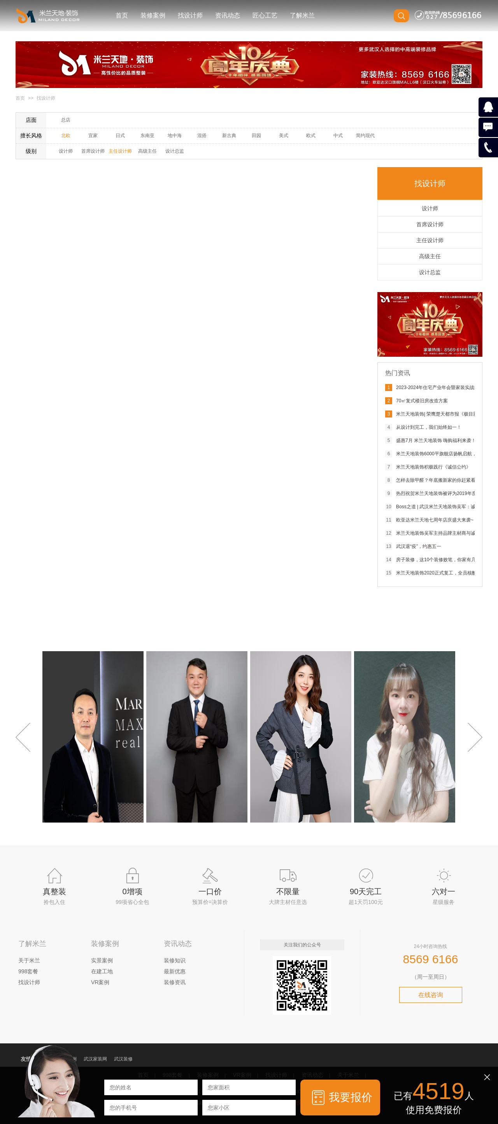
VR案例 (100, 982)
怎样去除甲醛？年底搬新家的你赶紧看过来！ (442, 480)
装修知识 (175, 960)
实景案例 (102, 960)
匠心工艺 (265, 15)
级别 (31, 151)
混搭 (202, 135)
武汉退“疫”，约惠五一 (418, 546)
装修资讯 (175, 982)
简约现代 (365, 135)
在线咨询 (430, 995)
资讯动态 (227, 15)
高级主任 (147, 151)
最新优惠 (175, 971)
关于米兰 (29, 960)
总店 (65, 120)
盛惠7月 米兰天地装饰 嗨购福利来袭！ (436, 440)
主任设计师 (120, 151)
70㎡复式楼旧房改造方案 (422, 400)
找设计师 (190, 15)
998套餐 (28, 971)
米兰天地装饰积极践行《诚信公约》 (433, 467)
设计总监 (174, 151)
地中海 (175, 135)
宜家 (93, 135)
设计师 (66, 151)
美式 (283, 135)
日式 (120, 135)
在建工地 (102, 971)
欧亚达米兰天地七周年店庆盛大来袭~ (434, 520)
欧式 (311, 135)
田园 (256, 135)
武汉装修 (123, 1059)
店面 (31, 120)
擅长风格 (31, 135)
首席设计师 (93, 151)
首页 (122, 15)
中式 (338, 135)
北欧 (65, 135)
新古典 (229, 135)
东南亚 (147, 135)
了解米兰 (302, 15)
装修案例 (152, 15)
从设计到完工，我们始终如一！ (428, 427)
